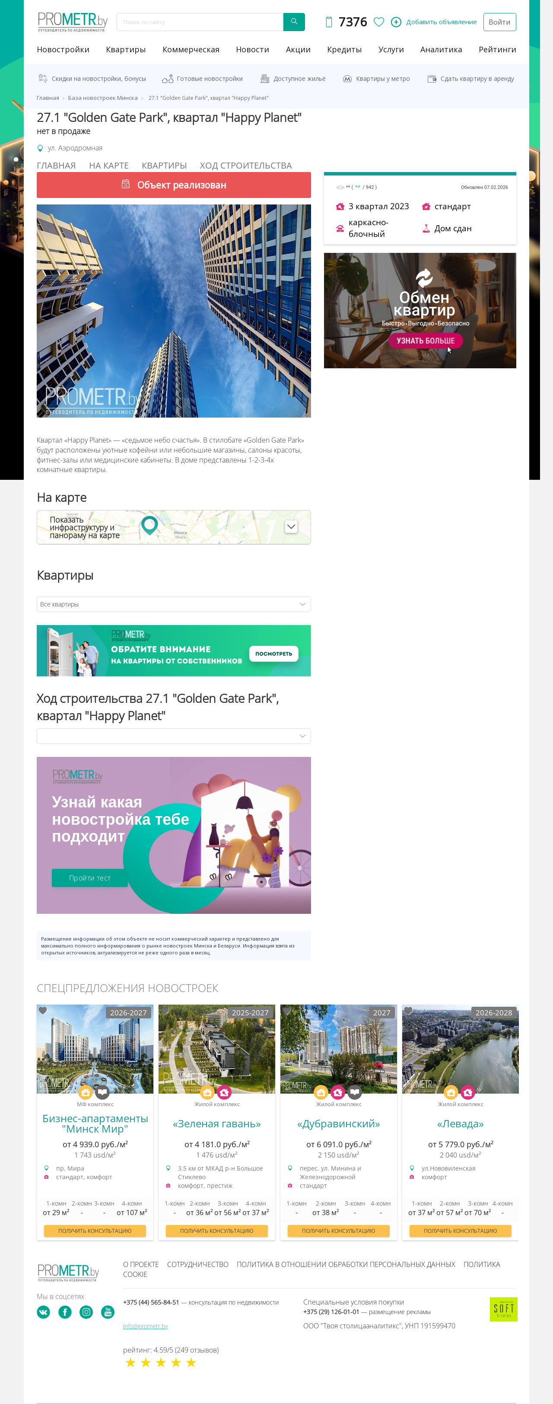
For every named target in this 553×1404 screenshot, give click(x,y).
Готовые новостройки (210, 78)
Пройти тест (90, 878)
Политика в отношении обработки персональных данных (346, 1264)
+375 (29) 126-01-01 (367, 1312)
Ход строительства (246, 165)
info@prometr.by (145, 1326)
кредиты (344, 49)
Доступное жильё (299, 78)
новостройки (63, 49)
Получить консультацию (95, 1231)
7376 (352, 22)
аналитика (441, 49)
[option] (95, 1127)
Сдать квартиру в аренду (477, 78)
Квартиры (126, 49)
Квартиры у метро (383, 78)
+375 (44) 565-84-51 (201, 1302)
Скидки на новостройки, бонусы (99, 78)
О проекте (141, 1264)
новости (252, 49)
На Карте (109, 165)
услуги (391, 49)
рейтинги (497, 49)
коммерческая (190, 49)
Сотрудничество (198, 1264)
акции (298, 49)
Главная (56, 165)
